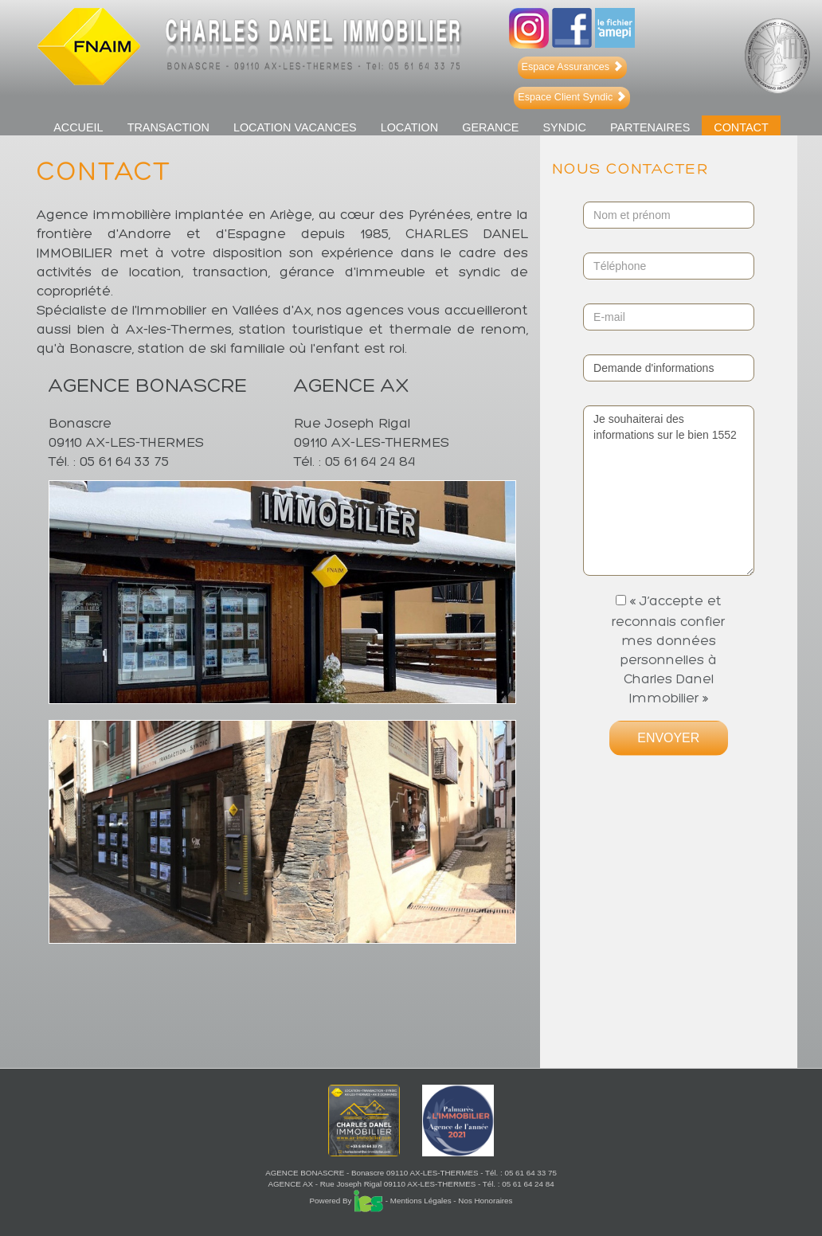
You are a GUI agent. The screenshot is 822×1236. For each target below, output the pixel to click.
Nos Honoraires (485, 1200)
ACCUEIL (78, 127)
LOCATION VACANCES (295, 127)
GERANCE (490, 127)
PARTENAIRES (650, 127)
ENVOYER (668, 738)
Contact (741, 127)
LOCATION (410, 127)
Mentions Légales (421, 1200)
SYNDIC (563, 127)
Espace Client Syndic (572, 97)
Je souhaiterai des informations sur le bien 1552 (668, 490)
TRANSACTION (168, 127)
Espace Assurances (572, 66)
